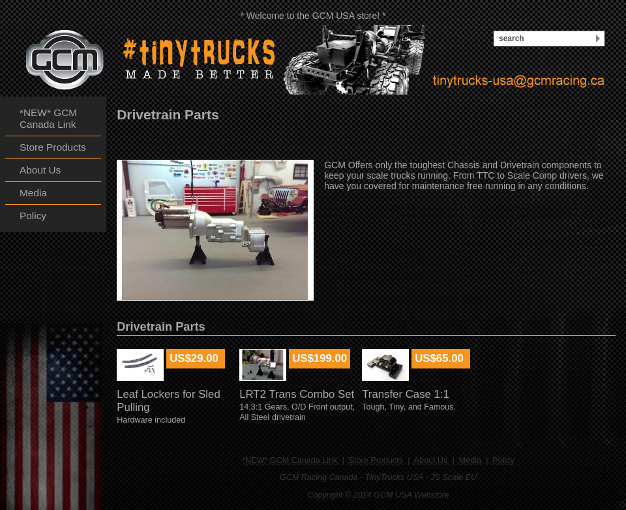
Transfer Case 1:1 (405, 394)
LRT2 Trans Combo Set (296, 394)
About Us (431, 460)
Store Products (375, 460)
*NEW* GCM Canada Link (291, 460)
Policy (502, 460)
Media (469, 460)
